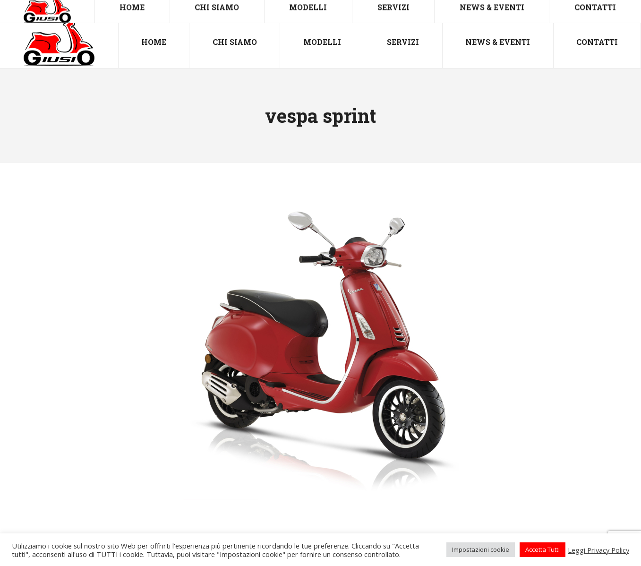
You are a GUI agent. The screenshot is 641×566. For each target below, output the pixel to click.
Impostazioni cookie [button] (480, 549)
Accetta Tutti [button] (542, 549)
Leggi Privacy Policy (598, 550)
